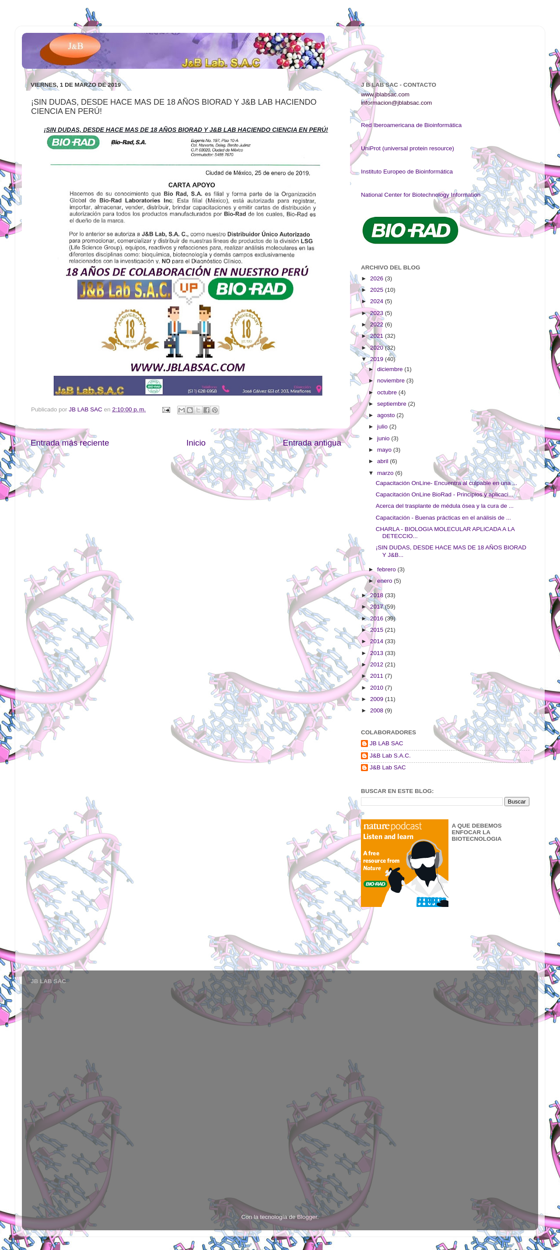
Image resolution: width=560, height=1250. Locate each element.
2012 (377, 664)
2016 (377, 618)
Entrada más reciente (70, 442)
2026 (377, 278)
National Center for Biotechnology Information (420, 194)
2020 (377, 347)
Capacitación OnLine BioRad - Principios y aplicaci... (444, 494)
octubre (388, 392)
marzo (386, 473)
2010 (377, 687)
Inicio (196, 442)
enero (385, 580)
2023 (377, 313)
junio (384, 438)
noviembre (391, 380)
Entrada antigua (312, 442)
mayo (385, 449)
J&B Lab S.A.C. (390, 755)
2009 (377, 699)
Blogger (307, 1217)
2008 (377, 710)
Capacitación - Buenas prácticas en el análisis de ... (443, 517)
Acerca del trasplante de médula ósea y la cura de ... (445, 506)
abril (383, 461)
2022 (377, 324)
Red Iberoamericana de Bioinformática (411, 125)
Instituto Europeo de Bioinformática (407, 171)
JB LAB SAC (386, 743)
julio (383, 426)
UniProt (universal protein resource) (407, 148)
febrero (387, 569)
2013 (377, 653)
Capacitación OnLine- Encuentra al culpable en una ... (446, 483)
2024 (377, 301)
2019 (377, 359)
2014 (377, 641)
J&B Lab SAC (388, 767)
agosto (386, 415)
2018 (377, 595)
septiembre (392, 403)
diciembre (390, 369)
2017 (377, 606)
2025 (377, 290)
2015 (377, 630)
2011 (377, 676)
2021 (377, 336)
